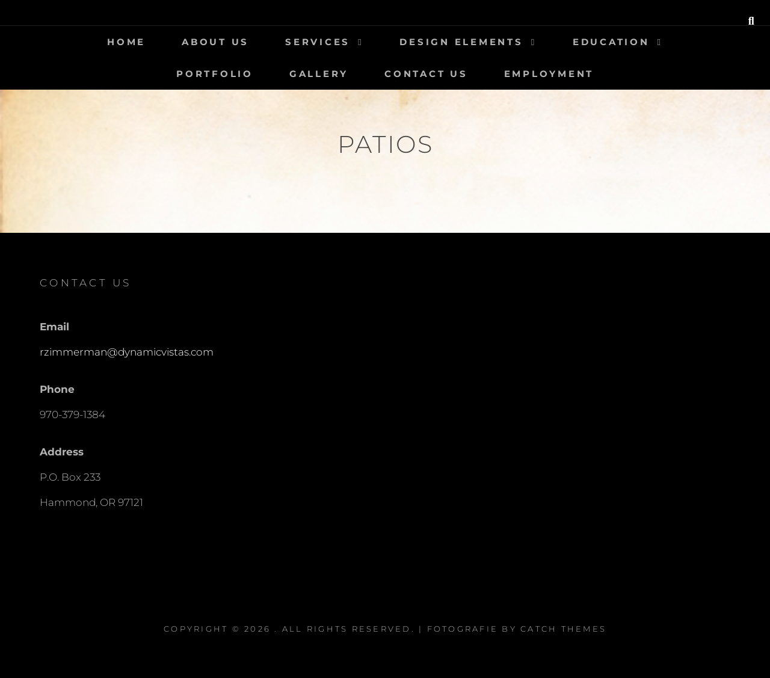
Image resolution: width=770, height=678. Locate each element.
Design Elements (461, 42)
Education (611, 42)
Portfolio (214, 73)
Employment (549, 73)
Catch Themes (563, 628)
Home (126, 42)
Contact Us (426, 73)
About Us (215, 42)
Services (317, 42)
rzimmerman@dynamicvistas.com (127, 352)
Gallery (318, 73)
